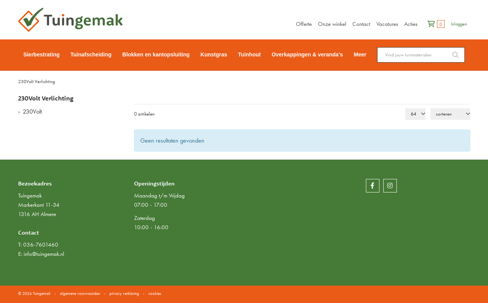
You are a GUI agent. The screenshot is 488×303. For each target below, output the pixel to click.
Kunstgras (214, 54)
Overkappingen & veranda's (307, 54)
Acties (410, 24)
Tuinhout (249, 54)
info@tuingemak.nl (44, 254)
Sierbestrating (41, 54)
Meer (360, 54)
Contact (361, 24)
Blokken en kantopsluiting (156, 54)
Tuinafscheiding (90, 54)
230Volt (32, 111)
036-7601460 (40, 245)
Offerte (304, 24)
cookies (154, 293)
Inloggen (459, 24)
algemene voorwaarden (80, 293)
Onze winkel (332, 24)
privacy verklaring (124, 293)
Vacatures (387, 24)
